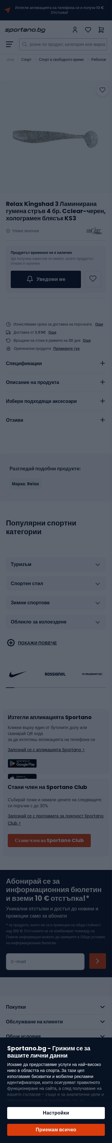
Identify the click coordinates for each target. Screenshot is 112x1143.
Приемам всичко (56, 1129)
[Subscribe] (97, 961)
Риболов (98, 59)
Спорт (26, 59)
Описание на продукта (32, 382)
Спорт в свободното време (61, 59)
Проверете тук (66, 348)
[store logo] (37, 30)
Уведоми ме (45, 279)
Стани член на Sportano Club (49, 840)
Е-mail (18, 962)
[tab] (56, 363)
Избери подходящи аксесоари (41, 401)
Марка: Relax (25, 484)
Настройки (56, 1112)
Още (99, 324)
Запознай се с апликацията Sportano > (46, 750)
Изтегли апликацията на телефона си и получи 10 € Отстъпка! (59, 10)
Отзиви (14, 420)
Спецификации (24, 363)
